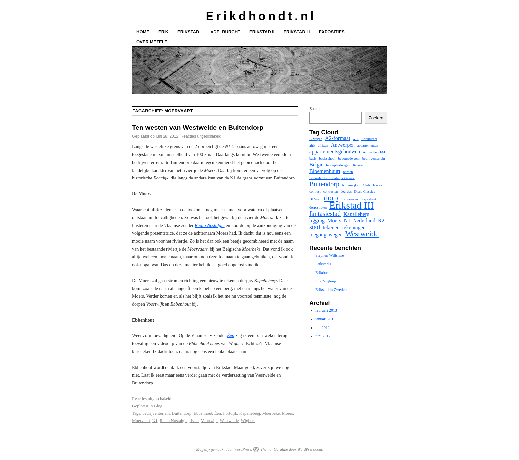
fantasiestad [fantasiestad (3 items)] (325, 214)
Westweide (229, 420)
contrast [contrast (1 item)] (315, 191)
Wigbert (248, 420)
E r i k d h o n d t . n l (259, 16)
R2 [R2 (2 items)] (381, 221)
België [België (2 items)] (316, 165)
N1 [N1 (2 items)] (347, 221)
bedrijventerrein (156, 413)
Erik (163, 31)
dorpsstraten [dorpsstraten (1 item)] (318, 207)
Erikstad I (189, 31)
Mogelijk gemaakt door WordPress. (224, 449)
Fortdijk (230, 413)
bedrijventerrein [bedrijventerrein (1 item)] (373, 158)
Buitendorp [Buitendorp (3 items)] (324, 184)
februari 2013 (326, 310)
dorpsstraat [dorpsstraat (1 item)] (368, 199)
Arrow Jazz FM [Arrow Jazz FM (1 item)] (374, 152)
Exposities (331, 31)
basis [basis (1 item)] (312, 158)
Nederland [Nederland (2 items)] (364, 221)
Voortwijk (209, 420)
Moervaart (141, 420)
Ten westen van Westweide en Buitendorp (197, 127)
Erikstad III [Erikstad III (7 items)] (351, 205)
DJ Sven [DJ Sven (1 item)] (315, 199)
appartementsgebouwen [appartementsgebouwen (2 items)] (334, 152)
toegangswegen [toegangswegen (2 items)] (326, 235)
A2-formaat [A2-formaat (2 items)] (337, 138)
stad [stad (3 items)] (314, 227)
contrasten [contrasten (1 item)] (330, 191)
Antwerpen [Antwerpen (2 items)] (342, 145)
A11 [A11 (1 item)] (356, 139)
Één (217, 413)
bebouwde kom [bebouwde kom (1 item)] (348, 158)
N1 (155, 420)
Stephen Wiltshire (329, 255)
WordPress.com (309, 449)
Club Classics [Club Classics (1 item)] (372, 185)
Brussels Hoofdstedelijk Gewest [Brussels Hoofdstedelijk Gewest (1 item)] (332, 178)
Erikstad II (261, 31)
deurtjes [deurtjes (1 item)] (346, 191)
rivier (194, 420)
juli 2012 (322, 327)
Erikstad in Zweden (331, 289)
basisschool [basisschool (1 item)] (327, 158)
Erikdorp (322, 272)
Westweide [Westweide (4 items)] (362, 234)
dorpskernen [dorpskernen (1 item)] (349, 199)
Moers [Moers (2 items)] (334, 221)
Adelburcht (225, 31)
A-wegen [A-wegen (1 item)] (315, 139)
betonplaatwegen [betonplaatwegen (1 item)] (338, 165)
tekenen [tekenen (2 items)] (331, 227)
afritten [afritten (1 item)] (323, 145)
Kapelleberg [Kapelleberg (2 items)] (356, 214)
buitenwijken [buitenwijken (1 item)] (351, 185)
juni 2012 (323, 336)
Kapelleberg (249, 413)
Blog (158, 405)
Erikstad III (296, 31)
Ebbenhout (203, 413)
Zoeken (315, 108)
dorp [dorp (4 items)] (331, 198)
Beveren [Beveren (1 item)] (359, 165)
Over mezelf (151, 41)
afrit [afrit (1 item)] (312, 145)
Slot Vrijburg (325, 281)
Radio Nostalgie (173, 420)
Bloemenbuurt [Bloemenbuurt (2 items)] (324, 171)
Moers (287, 413)
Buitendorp (182, 413)
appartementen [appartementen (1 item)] (367, 145)
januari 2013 (325, 319)
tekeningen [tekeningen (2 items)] (354, 227)
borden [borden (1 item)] (348, 172)
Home (142, 31)
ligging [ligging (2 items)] (317, 221)
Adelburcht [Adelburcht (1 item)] (369, 139)
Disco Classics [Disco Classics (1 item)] (364, 191)
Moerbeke (271, 413)
